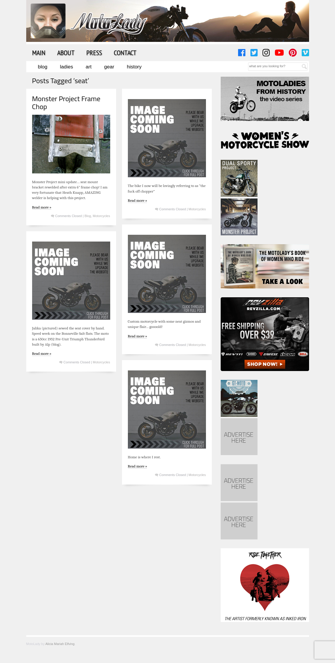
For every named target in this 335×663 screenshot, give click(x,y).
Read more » (42, 207)
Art (89, 67)
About (66, 52)
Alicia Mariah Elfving (60, 644)
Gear (109, 67)
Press (94, 52)
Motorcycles (101, 216)
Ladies (66, 67)
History (134, 67)
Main (38, 52)
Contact (125, 52)
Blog (42, 67)
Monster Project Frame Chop (66, 102)
